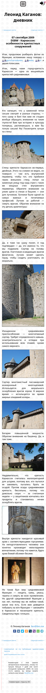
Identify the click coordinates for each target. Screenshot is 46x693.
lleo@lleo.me (37, 626)
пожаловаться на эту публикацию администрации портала (24, 650)
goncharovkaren (14, 60)
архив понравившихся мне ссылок (14, 654)
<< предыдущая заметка (9, 30)
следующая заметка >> (37, 30)
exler (31, 60)
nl (40, 60)
